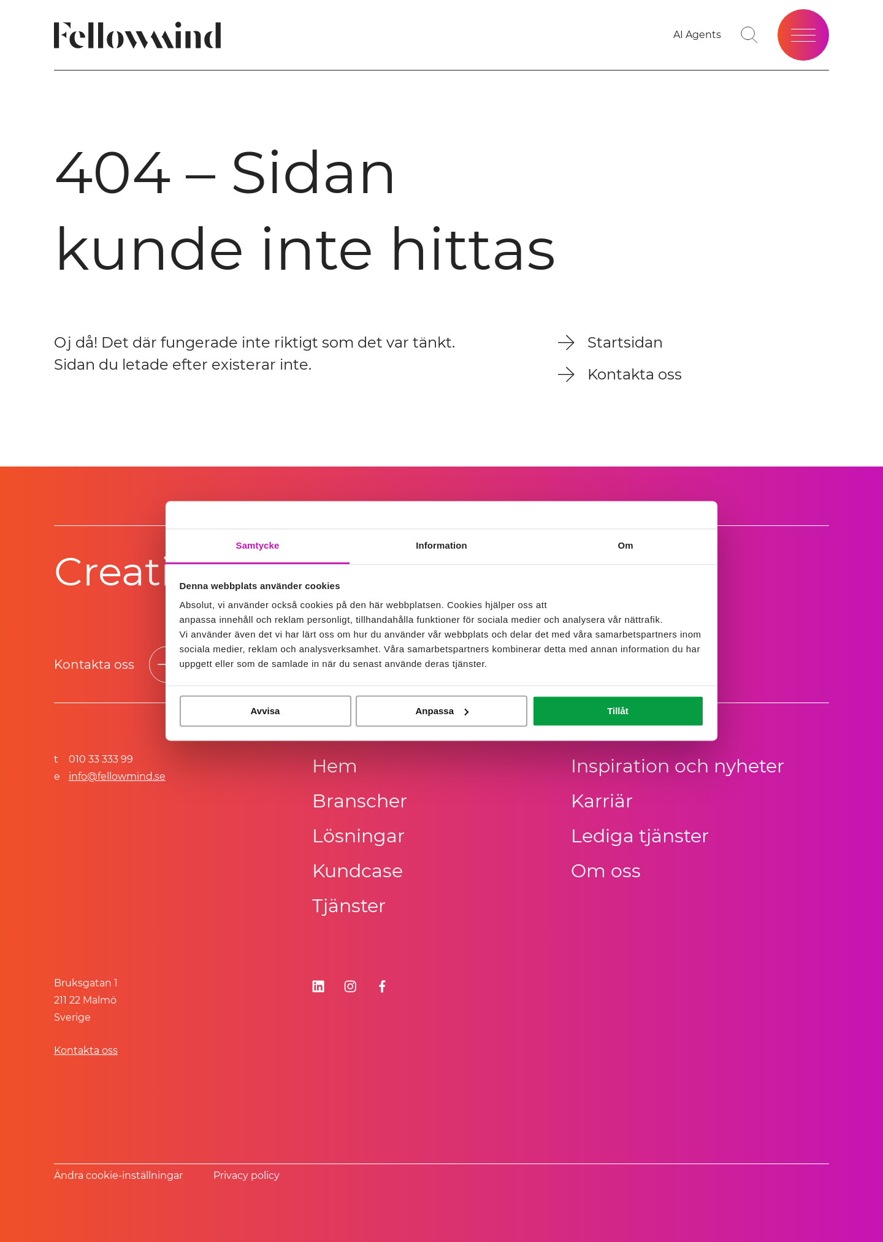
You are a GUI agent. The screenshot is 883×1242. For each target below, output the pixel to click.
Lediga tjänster (640, 836)
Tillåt (618, 711)
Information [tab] (441, 545)
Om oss (606, 870)
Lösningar (358, 836)
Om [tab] (625, 545)
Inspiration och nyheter (677, 766)
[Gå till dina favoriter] (697, 35)
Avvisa (265, 711)
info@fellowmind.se (117, 776)
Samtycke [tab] (258, 545)
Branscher (359, 801)
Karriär (602, 801)
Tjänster (349, 905)
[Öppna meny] (803, 35)
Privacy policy (246, 1175)
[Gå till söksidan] (749, 35)
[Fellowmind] (141, 35)
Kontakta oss (86, 1050)
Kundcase (357, 870)
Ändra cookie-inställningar (118, 1175)
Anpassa (441, 711)
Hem (334, 766)
